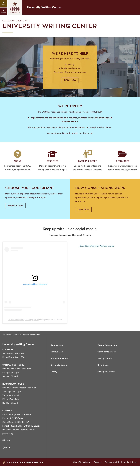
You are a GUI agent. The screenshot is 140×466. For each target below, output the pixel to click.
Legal (135, 462)
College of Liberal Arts (16, 20)
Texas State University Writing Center (97, 245)
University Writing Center (44, 7)
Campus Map (56, 352)
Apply (126, 462)
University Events (58, 365)
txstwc (36, 320)
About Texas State (82, 462)
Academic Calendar (59, 358)
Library (53, 371)
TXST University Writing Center (19, 320)
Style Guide (103, 365)
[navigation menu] (3, 3)
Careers (97, 462)
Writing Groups (104, 358)
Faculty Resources (106, 371)
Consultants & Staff (106, 352)
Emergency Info (112, 462)
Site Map (6, 440)
